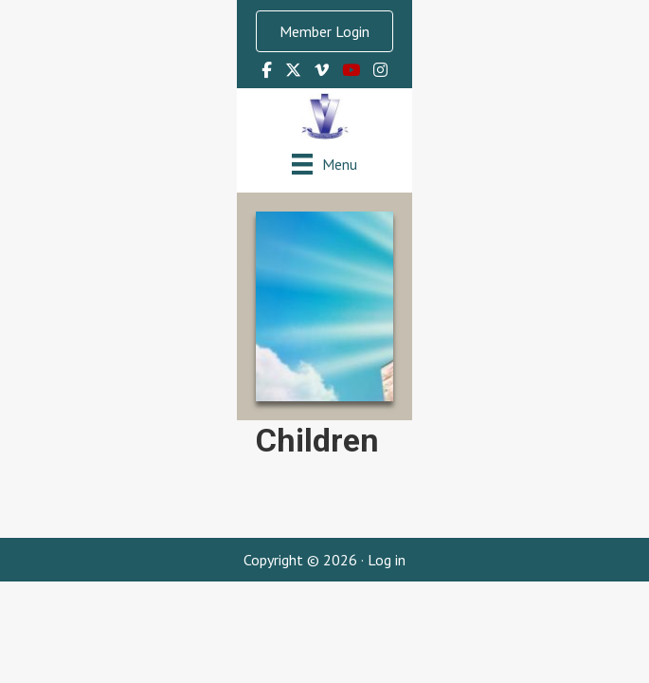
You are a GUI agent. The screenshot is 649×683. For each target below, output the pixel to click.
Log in (387, 559)
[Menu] (324, 163)
